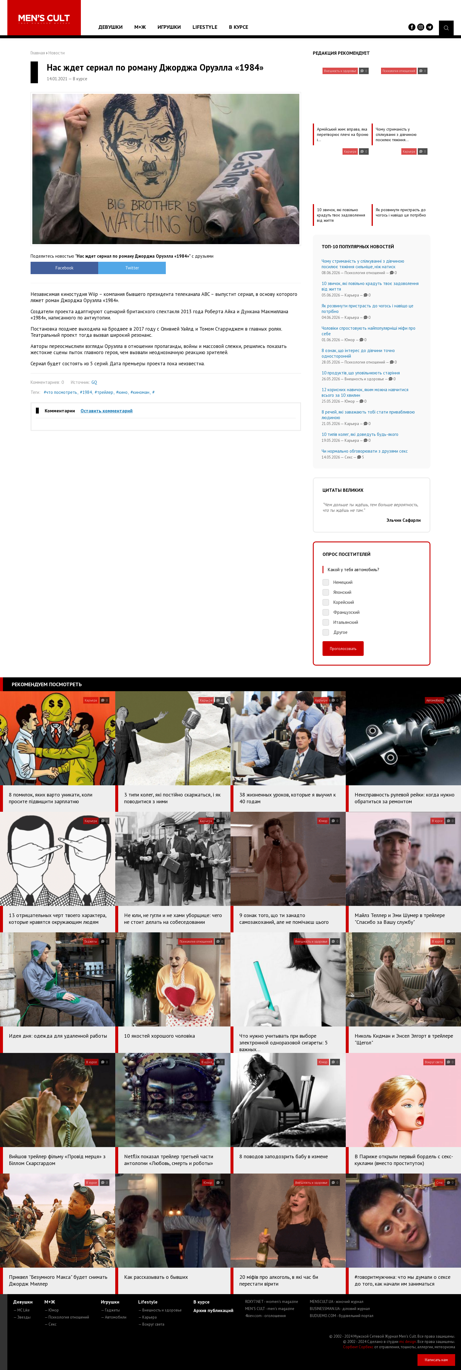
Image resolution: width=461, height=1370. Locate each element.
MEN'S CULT (269, 1308)
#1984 (86, 392)
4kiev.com (265, 1315)
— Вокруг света (151, 1324)
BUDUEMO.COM (341, 1315)
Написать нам (436, 1359)
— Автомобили (113, 1317)
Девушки (110, 27)
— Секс (50, 1324)
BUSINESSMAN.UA (340, 1308)
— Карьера (147, 1317)
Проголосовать (343, 648)
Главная (38, 53)
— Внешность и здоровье (160, 1310)
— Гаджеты (110, 1310)
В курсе (238, 27)
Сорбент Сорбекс (358, 1346)
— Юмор (51, 1310)
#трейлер (104, 392)
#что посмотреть (60, 392)
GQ (94, 382)
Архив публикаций (213, 1310)
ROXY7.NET (271, 1301)
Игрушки (169, 27)
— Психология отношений (66, 1317)
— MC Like (21, 1310)
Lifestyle (205, 27)
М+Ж (140, 27)
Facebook (65, 268)
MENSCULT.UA (336, 1301)
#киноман (140, 392)
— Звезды (22, 1317)
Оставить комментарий (107, 411)
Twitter (132, 268)
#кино (122, 392)
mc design (407, 1341)
